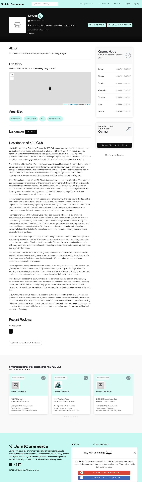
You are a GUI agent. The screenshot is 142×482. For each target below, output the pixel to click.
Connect (99, 472)
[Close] (135, 453)
